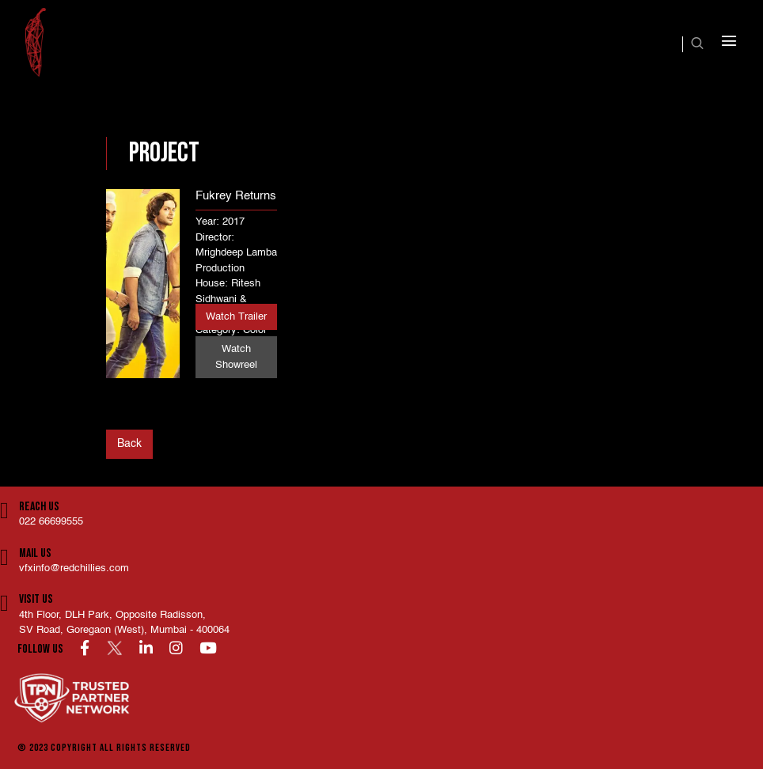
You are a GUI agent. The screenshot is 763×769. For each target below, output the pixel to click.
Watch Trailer (236, 317)
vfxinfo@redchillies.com (74, 568)
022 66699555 (51, 522)
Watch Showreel (236, 357)
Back (129, 443)
